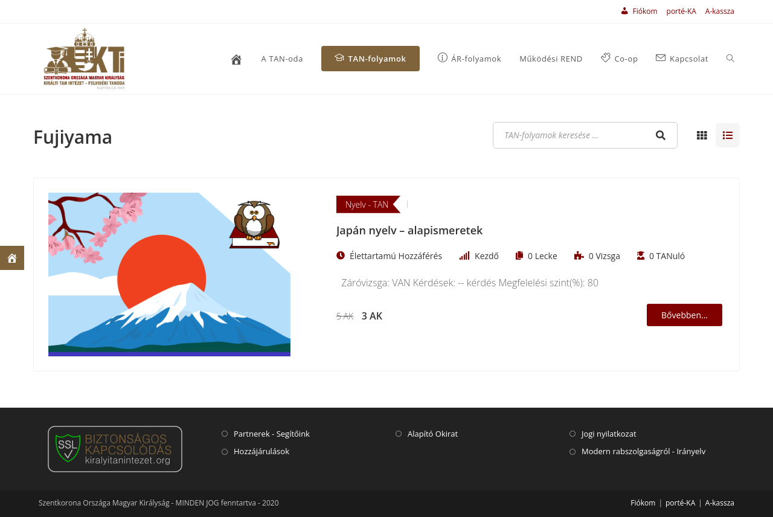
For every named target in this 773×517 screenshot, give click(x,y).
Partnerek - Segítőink (272, 433)
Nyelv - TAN (366, 204)
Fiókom (642, 503)
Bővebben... (684, 315)
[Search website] (730, 59)
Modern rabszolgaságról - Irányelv (643, 451)
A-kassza (719, 11)
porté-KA (681, 11)
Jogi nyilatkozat (609, 433)
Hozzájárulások (261, 451)
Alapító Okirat (433, 433)
